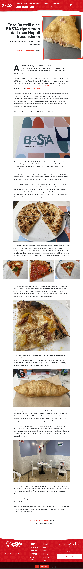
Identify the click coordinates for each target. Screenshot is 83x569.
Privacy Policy (5, 553)
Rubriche (36, 3)
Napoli (18, 7)
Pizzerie (19, 3)
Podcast (45, 3)
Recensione (20, 50)
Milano (45, 554)
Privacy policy (44, 566)
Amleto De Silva (29, 50)
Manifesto (46, 7)
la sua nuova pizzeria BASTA (39, 86)
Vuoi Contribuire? (56, 7)
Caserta (25, 7)
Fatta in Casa (55, 3)
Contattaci (69, 557)
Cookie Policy (23, 553)
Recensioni (28, 3)
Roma (32, 7)
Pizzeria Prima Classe (32, 88)
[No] (81, 565)
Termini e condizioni (14, 553)
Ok (37, 566)
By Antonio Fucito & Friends (13, 549)
